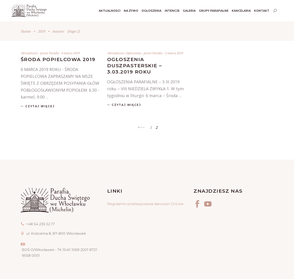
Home (26, 31)
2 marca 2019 (174, 53)
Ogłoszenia (133, 53)
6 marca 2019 (70, 53)
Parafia (54, 53)
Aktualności (29, 53)
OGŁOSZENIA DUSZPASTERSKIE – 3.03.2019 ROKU (134, 65)
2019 (41, 31)
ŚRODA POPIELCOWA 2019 (58, 59)
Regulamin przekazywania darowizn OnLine (145, 204)
